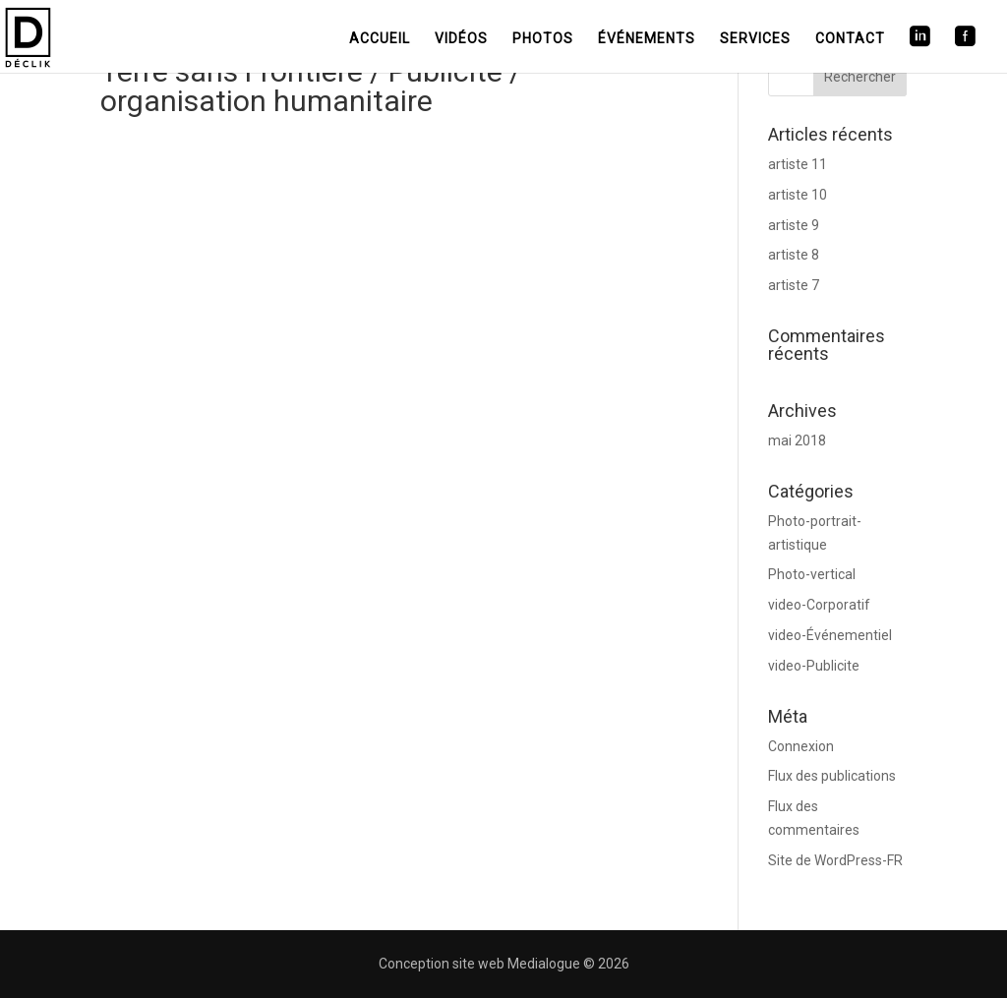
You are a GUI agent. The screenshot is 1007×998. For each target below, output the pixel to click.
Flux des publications (832, 776)
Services (755, 38)
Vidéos (461, 38)
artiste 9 (793, 225)
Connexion (801, 746)
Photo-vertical (812, 574)
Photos (542, 38)
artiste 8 (793, 255)
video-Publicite (813, 666)
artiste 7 (793, 285)
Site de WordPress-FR (835, 860)
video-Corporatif (819, 605)
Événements (646, 38)
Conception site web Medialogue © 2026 (504, 963)
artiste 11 (797, 164)
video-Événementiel (830, 635)
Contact (850, 38)
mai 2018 (797, 440)
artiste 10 (797, 195)
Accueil (379, 38)
